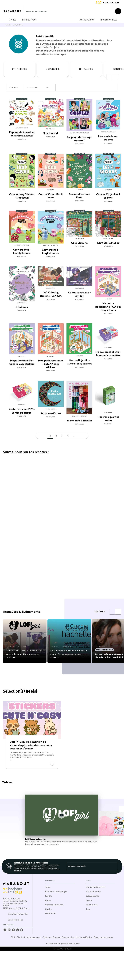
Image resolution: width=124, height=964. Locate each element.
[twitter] (9, 930)
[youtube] (21, 930)
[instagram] (13, 930)
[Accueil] (13, 11)
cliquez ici (17, 871)
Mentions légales (84, 937)
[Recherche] (118, 11)
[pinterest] (17, 930)
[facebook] (5, 930)
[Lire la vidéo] (61, 815)
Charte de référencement (28, 937)
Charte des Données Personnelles (58, 937)
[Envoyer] (115, 866)
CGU (13, 937)
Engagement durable (103, 937)
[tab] (5, 20)
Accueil (7, 25)
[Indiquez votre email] (89, 866)
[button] (15, 87)
